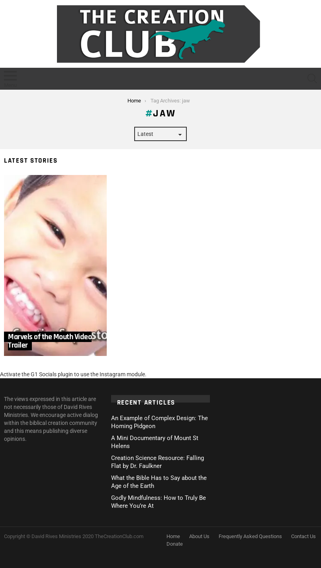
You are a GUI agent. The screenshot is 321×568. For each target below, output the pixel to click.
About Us (199, 536)
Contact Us (303, 536)
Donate (174, 544)
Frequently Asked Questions (250, 536)
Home (173, 536)
